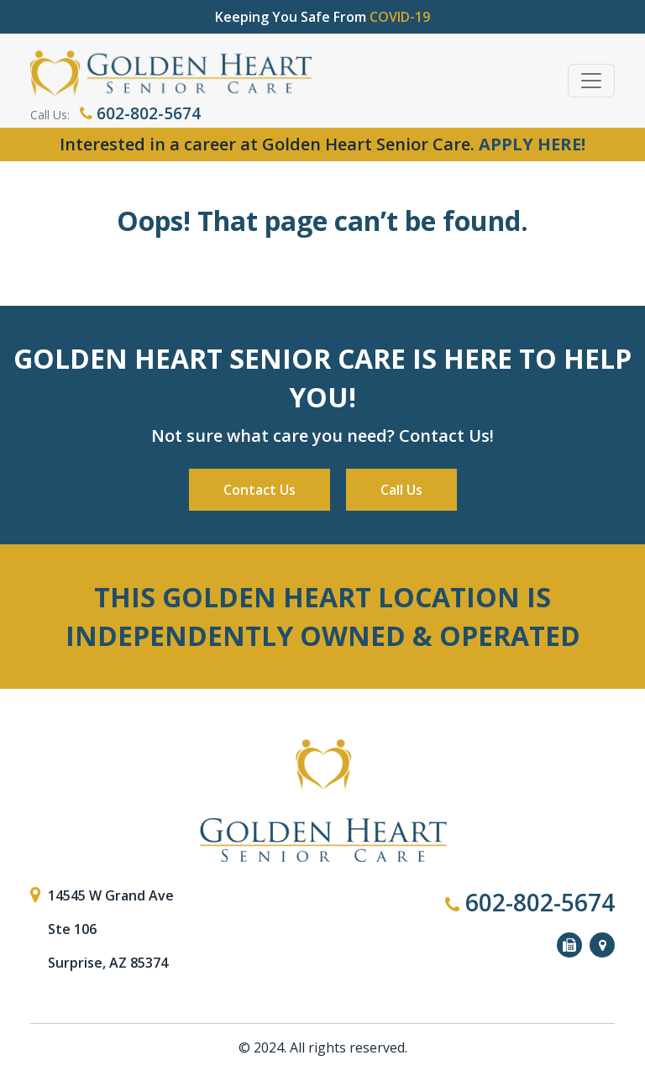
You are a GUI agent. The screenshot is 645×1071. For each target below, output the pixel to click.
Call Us (401, 489)
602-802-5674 (140, 113)
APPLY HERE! (532, 144)
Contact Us (259, 489)
